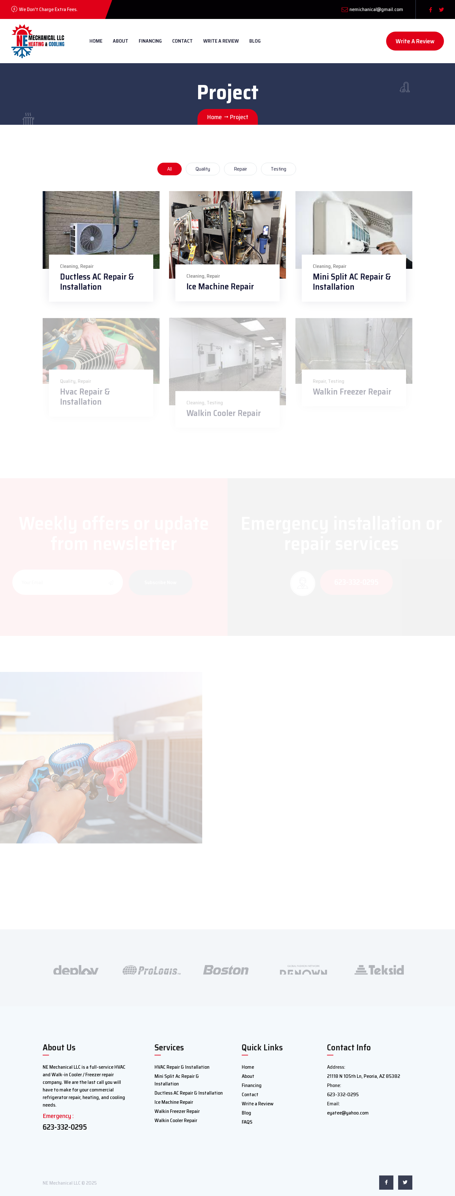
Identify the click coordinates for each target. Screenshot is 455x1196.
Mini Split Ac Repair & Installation (177, 1080)
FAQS (247, 1122)
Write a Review (221, 41)
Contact (182, 41)
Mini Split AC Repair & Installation (352, 281)
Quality (203, 169)
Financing (150, 41)
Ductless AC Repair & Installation (97, 281)
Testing (278, 169)
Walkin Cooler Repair (176, 1120)
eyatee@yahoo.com (348, 1113)
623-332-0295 (65, 1127)
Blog (255, 41)
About (120, 41)
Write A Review (415, 41)
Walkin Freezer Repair (177, 1111)
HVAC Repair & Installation (182, 1067)
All (169, 169)
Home (248, 1067)
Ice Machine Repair (220, 286)
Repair (240, 169)
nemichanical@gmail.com (376, 9)
